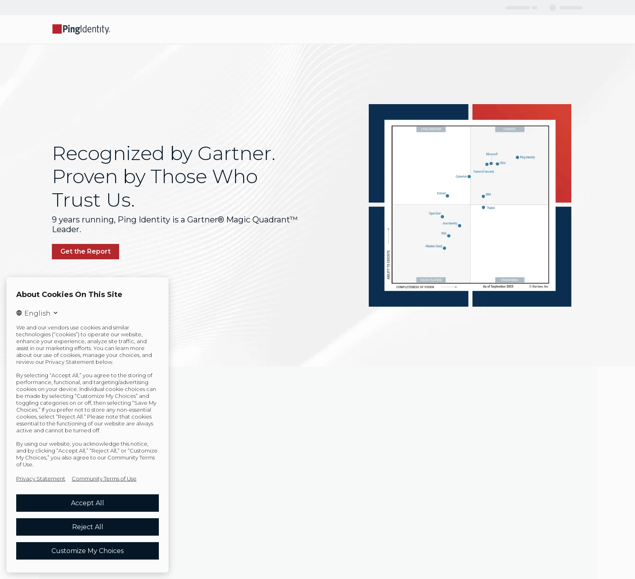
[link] (85, 251)
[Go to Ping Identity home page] (81, 29)
